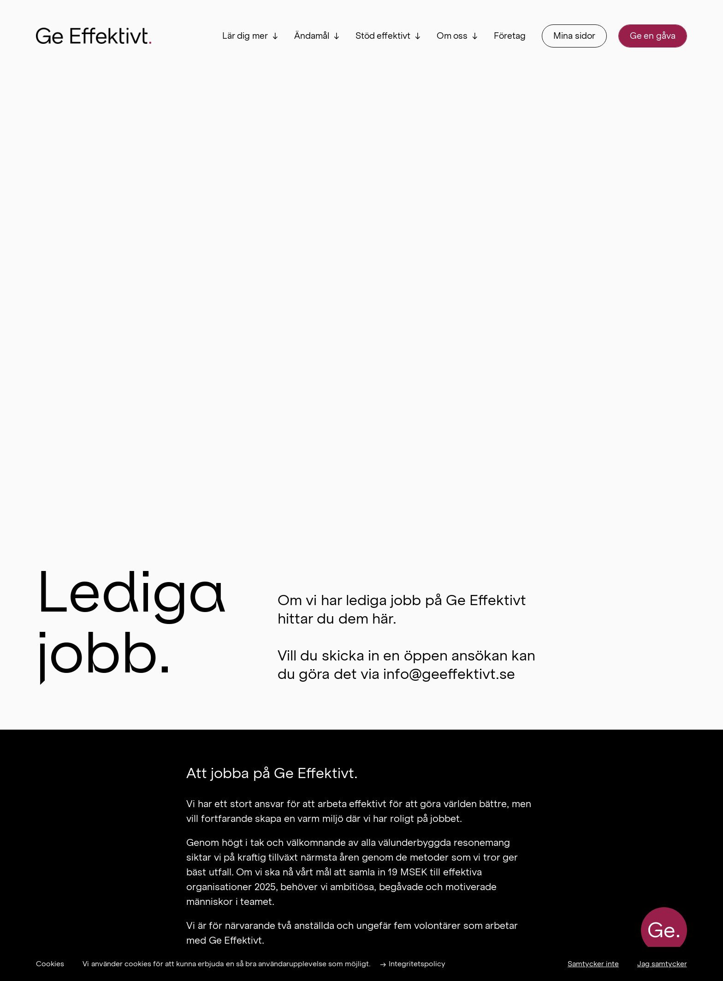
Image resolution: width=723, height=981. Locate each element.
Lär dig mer (245, 36)
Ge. (664, 930)
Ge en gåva (653, 36)
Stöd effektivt (383, 36)
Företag (510, 36)
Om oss (452, 36)
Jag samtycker (662, 963)
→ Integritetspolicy (412, 963)
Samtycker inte (593, 963)
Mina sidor (574, 36)
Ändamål (311, 36)
